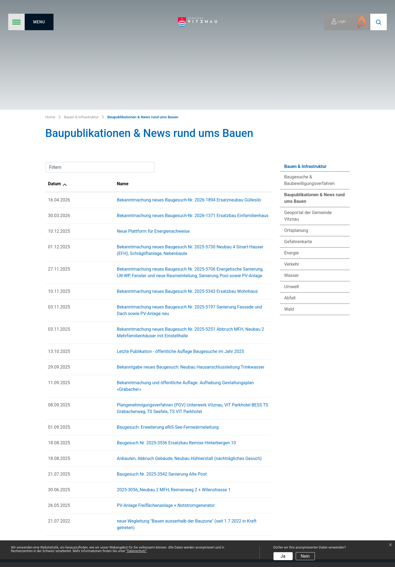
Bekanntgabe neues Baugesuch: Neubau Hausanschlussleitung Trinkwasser (148, 263)
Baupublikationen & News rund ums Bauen (314, 96)
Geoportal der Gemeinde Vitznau (308, 113)
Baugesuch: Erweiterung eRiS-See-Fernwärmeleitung (125, 317)
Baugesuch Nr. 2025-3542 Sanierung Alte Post (120, 364)
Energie (291, 149)
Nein (305, 556)
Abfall (289, 194)
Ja (283, 556)
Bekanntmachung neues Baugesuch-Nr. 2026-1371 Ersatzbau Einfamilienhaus (150, 112)
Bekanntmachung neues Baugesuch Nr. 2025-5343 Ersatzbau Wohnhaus (145, 188)
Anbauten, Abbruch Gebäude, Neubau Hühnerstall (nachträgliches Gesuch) (147, 348)
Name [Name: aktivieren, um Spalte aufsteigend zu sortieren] (80, 80)
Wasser (291, 172)
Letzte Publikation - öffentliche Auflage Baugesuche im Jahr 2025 (138, 248)
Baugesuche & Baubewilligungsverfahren (309, 77)
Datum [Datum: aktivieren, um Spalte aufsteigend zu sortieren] (54, 80)
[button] (378, 22)
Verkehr (291, 161)
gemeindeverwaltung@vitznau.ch (342, 500)
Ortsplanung (296, 127)
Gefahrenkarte (298, 138)
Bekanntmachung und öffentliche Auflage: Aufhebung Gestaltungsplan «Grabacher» (156, 279)
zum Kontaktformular (350, 476)
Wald (289, 206)
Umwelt (291, 183)
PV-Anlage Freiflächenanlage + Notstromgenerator (124, 395)
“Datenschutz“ (136, 551)
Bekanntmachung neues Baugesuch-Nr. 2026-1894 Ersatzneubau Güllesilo (147, 96)
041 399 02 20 (360, 491)
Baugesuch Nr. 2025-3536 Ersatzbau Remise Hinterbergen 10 (134, 333)
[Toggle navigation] (30, 22)
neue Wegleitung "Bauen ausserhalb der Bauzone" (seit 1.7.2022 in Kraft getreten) (154, 411)
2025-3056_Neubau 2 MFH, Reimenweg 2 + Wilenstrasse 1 (131, 380)
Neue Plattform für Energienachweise (111, 128)
